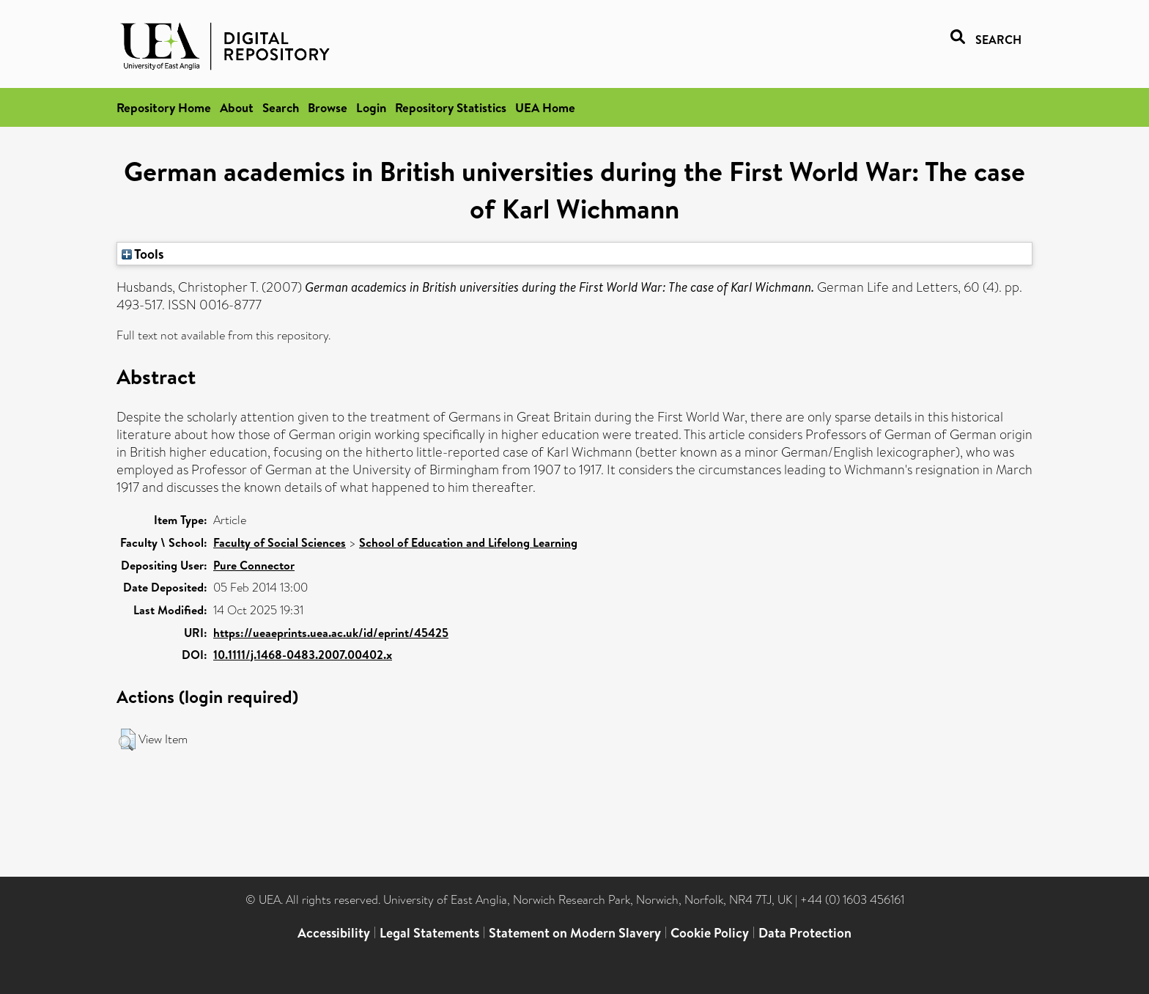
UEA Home (545, 107)
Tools (143, 253)
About (237, 107)
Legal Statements (429, 933)
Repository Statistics (450, 107)
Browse (327, 107)
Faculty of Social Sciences (279, 542)
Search (280, 107)
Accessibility (334, 933)
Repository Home (164, 107)
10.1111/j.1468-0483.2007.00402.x (302, 655)
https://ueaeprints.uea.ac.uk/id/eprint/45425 (330, 633)
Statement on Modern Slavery (575, 933)
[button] (127, 740)
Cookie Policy (709, 933)
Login (371, 107)
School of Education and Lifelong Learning (468, 542)
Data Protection (804, 933)
